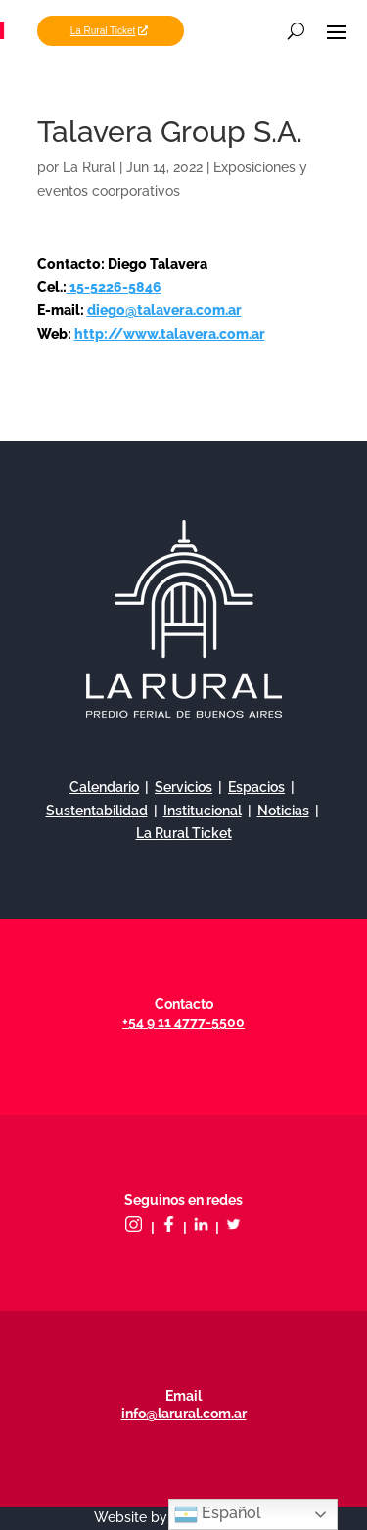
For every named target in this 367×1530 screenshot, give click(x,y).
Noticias (283, 810)
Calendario (104, 787)
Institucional (202, 810)
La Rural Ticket (103, 30)
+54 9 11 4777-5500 (183, 1022)
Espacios (256, 787)
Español (217, 1514)
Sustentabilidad (97, 810)
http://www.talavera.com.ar (169, 334)
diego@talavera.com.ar (164, 310)
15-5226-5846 (114, 287)
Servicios (183, 787)
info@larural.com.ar (184, 1413)
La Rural (89, 167)
